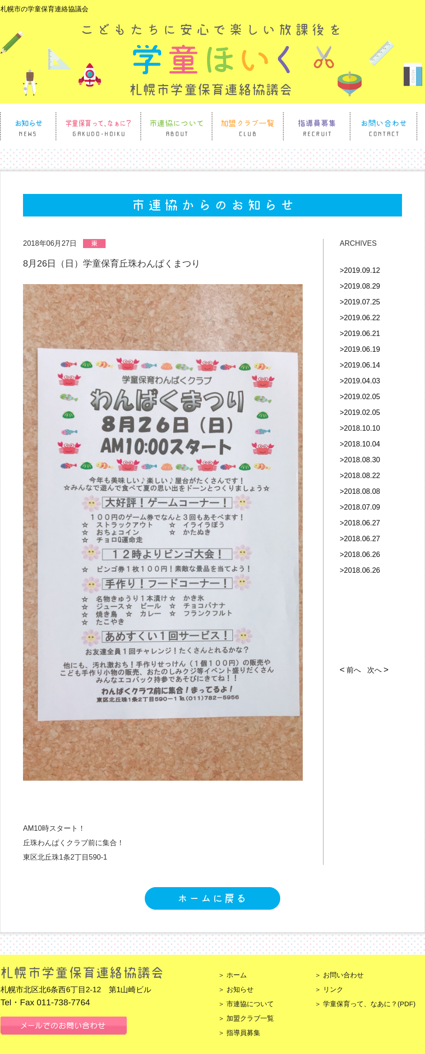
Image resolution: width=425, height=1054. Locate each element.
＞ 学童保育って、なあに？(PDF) (365, 1004)
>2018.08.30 (360, 460)
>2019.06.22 (360, 318)
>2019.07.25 (360, 302)
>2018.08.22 (360, 475)
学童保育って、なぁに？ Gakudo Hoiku (98, 126)
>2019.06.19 (360, 349)
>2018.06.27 (360, 523)
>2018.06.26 (360, 554)
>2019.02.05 (360, 396)
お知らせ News (28, 126)
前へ (351, 670)
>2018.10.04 (360, 444)
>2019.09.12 (360, 270)
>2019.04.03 (360, 381)
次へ (376, 670)
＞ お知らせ (236, 989)
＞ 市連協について (246, 1004)
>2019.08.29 (360, 286)
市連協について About (176, 126)
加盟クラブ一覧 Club (247, 126)
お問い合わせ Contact (383, 126)
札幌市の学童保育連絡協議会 (44, 9)
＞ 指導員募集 (239, 1032)
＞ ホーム (232, 975)
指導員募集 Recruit (317, 126)
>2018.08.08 (360, 491)
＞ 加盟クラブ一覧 (246, 1018)
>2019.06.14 (360, 365)
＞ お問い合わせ (339, 975)
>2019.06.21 (360, 333)
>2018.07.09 (360, 507)
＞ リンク (328, 989)
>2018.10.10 (360, 428)
